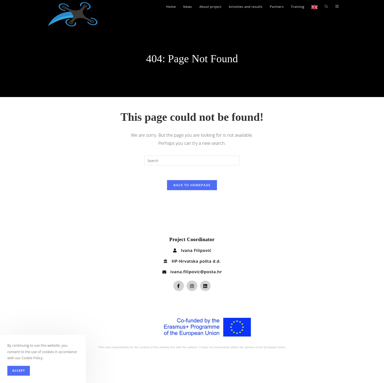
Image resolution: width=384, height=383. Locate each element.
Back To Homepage (191, 185)
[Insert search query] (192, 160)
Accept (18, 371)
